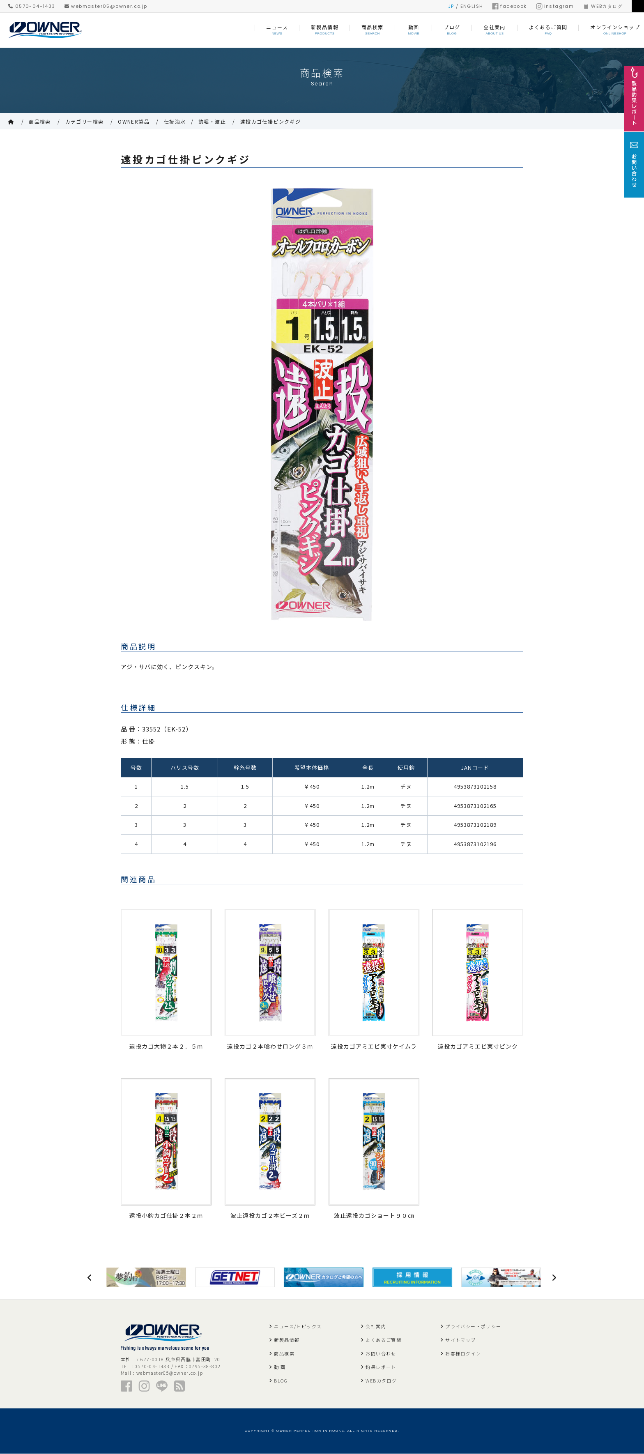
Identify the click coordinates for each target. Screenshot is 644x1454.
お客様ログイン (463, 1353)
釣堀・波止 (212, 121)
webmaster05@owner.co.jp (105, 6)
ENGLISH (471, 6)
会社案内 (376, 1326)
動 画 (279, 1367)
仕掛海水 (175, 121)
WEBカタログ (603, 6)
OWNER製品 (134, 121)
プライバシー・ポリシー (473, 1326)
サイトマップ (460, 1340)
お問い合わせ (381, 1353)
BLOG (281, 1381)
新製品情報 (286, 1340)
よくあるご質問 (383, 1340)
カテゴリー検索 (84, 121)
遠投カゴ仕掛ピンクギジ (270, 121)
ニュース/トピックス (298, 1326)
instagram (555, 6)
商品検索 (40, 121)
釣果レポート (381, 1367)
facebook (509, 6)
